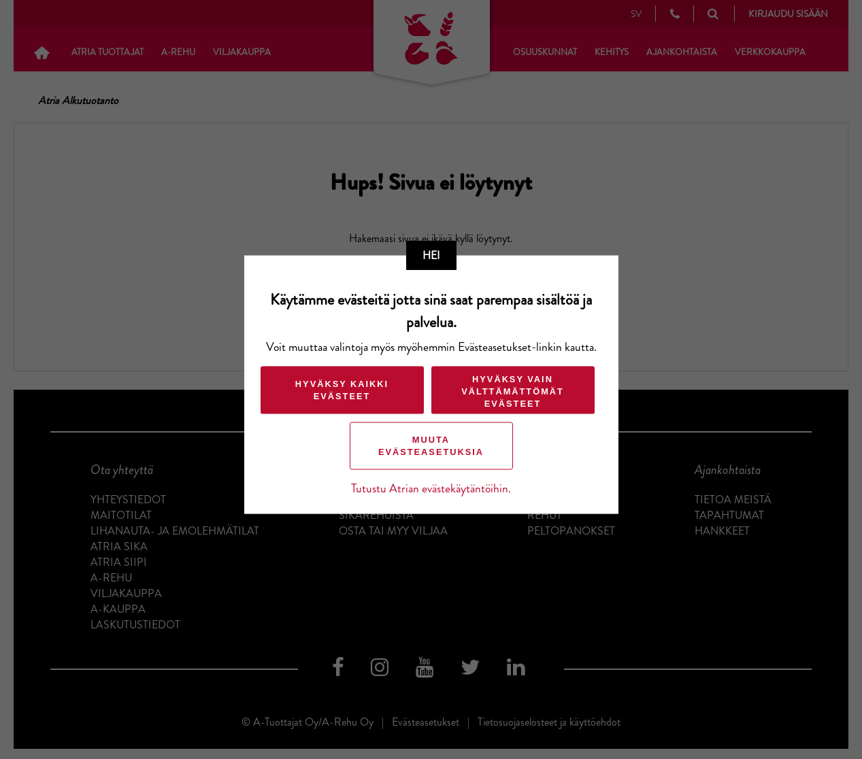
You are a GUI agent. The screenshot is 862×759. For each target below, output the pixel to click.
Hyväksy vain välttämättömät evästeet (512, 391)
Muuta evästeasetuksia (431, 446)
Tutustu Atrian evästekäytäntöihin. (431, 488)
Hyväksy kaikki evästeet (341, 390)
